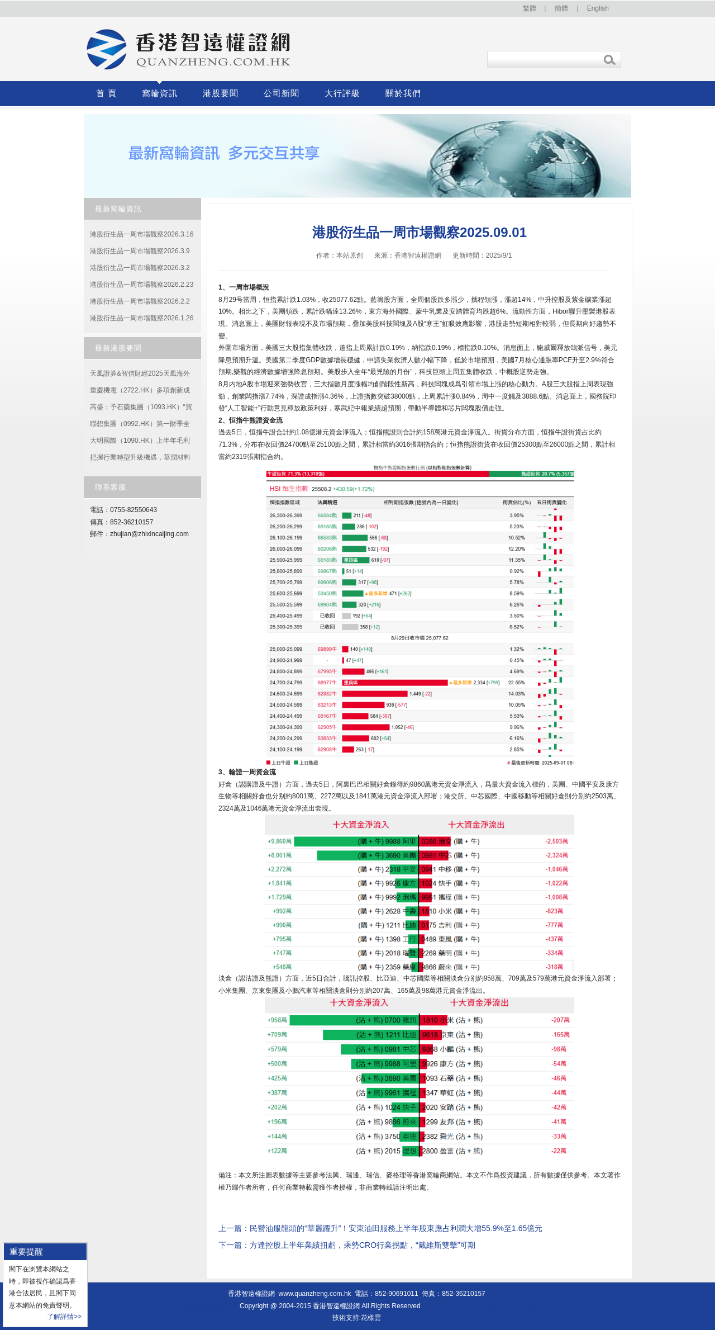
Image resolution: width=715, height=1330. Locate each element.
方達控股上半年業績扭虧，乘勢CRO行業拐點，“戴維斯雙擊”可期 (362, 1245)
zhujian (120, 534)
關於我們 (403, 93)
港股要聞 (221, 93)
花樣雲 (371, 1318)
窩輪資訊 (160, 93)
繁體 (529, 8)
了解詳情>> (64, 1316)
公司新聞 (281, 93)
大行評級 (342, 93)
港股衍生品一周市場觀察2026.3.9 (140, 251)
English (598, 8)
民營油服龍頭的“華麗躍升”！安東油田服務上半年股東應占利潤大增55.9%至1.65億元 (396, 1228)
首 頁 (106, 93)
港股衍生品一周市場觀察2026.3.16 (141, 234)
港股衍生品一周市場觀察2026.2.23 (141, 284)
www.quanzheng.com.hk (315, 1294)
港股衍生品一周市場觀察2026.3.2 (140, 268)
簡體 (561, 8)
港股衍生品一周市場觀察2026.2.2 (140, 301)
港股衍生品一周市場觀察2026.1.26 (141, 318)
